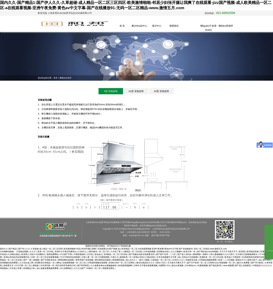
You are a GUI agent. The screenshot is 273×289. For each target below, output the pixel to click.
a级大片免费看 (243, 263)
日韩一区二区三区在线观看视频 (45, 257)
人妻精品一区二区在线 (132, 251)
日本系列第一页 (47, 265)
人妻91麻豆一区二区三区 (98, 251)
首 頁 (122, 25)
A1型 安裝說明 (136, 91)
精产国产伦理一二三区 (166, 254)
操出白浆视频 (178, 265)
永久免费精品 (66, 268)
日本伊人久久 (178, 260)
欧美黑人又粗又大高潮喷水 (33, 254)
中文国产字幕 (66, 254)
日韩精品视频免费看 (208, 260)
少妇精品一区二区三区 (161, 260)
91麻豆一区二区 (94, 268)
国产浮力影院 (257, 263)
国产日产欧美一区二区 (197, 263)
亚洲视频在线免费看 (9, 263)
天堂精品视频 (22, 251)
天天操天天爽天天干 (177, 263)
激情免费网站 (53, 254)
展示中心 (156, 25)
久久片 (33, 251)
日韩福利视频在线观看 (97, 263)
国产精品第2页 (215, 265)
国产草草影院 (83, 265)
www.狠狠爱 (228, 265)
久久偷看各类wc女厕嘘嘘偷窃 (104, 265)
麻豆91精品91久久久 (145, 263)
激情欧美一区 (126, 257)
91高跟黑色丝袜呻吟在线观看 (255, 257)
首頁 (55, 78)
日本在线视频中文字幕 (167, 257)
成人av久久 (131, 260)
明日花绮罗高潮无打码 (66, 265)
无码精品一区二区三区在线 (115, 254)
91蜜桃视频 (203, 265)
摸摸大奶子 (252, 260)
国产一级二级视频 (31, 260)
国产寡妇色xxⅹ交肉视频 (207, 251)
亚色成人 (98, 254)
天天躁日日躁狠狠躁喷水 (247, 254)
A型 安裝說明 (111, 91)
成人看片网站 (265, 260)
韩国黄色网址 (108, 268)
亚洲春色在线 (163, 251)
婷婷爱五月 (9, 265)
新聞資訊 (174, 25)
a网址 (58, 263)
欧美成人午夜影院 (233, 257)
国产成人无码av (184, 254)
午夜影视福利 (80, 254)
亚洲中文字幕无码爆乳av (66, 251)
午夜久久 (115, 257)
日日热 (90, 254)
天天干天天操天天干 (229, 251)
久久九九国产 (79, 268)
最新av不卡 (241, 260)
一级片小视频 (143, 260)
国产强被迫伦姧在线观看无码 (142, 254)
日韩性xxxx (213, 263)
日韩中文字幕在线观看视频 (146, 265)
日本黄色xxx (190, 265)
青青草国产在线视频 (84, 260)
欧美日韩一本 (190, 251)
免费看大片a (165, 265)
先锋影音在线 (192, 260)
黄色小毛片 (161, 263)
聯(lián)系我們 (226, 25)
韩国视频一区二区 (227, 263)
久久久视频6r (176, 251)
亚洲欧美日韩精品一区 (45, 263)
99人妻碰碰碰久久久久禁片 (222, 254)
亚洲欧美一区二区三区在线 (211, 257)
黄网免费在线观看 (66, 260)
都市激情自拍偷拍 (103, 260)
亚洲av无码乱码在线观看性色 (17, 257)
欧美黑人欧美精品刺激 (249, 251)
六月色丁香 (116, 251)
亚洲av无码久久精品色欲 (144, 257)
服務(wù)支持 (191, 25)
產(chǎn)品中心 (139, 25)
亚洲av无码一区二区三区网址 (122, 263)
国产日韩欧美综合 (49, 260)
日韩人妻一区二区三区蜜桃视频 (96, 257)
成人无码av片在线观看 (188, 257)
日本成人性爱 (16, 268)
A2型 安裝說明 (161, 91)
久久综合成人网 (26, 263)
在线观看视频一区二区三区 (74, 263)
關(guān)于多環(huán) (208, 27)
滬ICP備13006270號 (160, 235)
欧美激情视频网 (125, 265)
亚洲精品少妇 (29, 268)
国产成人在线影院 (243, 265)
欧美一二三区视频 (226, 260)
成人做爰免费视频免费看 (48, 268)
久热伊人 (82, 251)
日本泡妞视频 (149, 251)
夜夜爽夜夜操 (118, 260)
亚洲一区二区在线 (45, 251)
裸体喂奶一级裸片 (201, 254)
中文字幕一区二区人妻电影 (27, 265)
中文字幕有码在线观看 (70, 257)
